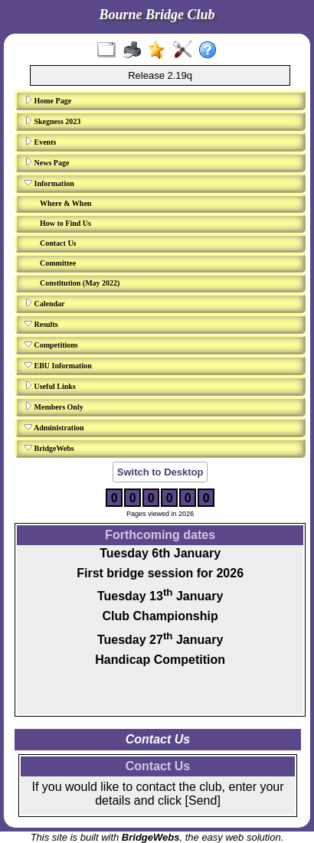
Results (41, 323)
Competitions (51, 344)
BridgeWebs (49, 448)
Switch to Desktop (160, 472)
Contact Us (58, 243)
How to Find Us (65, 223)
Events (40, 141)
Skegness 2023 (52, 121)
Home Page (48, 100)
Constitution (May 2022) (79, 283)
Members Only (54, 406)
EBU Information (58, 365)
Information (49, 183)
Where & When (65, 203)
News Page (47, 162)
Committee (58, 263)
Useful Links (50, 385)
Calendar (45, 303)
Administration (54, 427)
